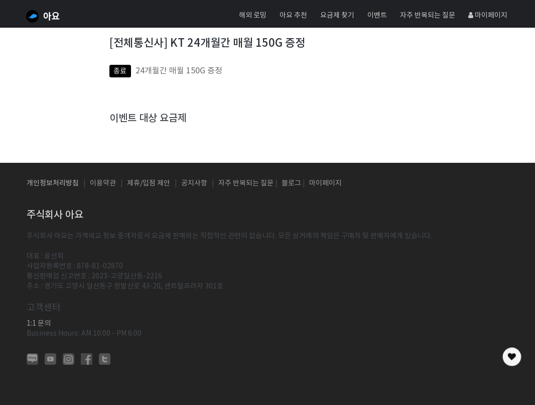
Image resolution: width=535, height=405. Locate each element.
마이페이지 (487, 15)
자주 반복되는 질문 (427, 15)
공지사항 (194, 182)
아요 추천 (293, 15)
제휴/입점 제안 (148, 182)
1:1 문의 (39, 323)
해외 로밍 (252, 15)
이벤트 (377, 15)
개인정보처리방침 (53, 182)
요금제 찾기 (337, 15)
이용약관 (103, 182)
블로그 (291, 182)
